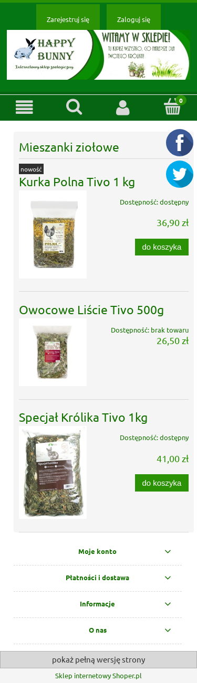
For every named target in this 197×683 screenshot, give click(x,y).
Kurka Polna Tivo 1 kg (77, 181)
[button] (24, 107)
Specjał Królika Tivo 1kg (83, 416)
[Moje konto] (123, 107)
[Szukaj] (74, 106)
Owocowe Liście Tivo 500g (91, 309)
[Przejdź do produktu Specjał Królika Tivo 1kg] (53, 472)
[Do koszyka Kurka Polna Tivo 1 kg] (162, 247)
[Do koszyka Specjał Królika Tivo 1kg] (162, 483)
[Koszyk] (172, 106)
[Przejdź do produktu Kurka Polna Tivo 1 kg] (53, 234)
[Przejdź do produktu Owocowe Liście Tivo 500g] (53, 352)
